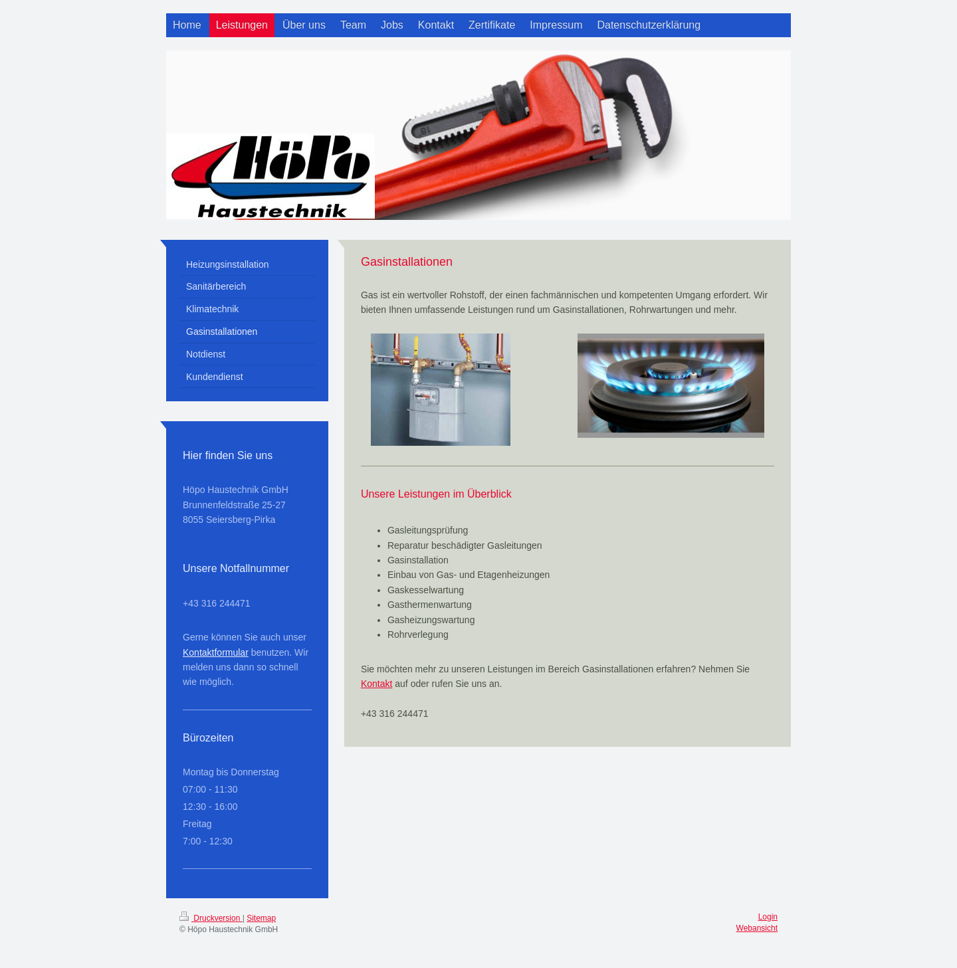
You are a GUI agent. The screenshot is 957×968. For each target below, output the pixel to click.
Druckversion (211, 918)
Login (768, 916)
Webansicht (757, 928)
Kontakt (376, 683)
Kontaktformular (216, 652)
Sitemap (261, 918)
